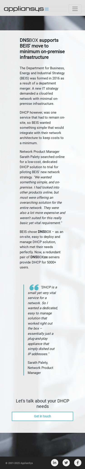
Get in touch (42, 416)
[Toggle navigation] (75, 8)
